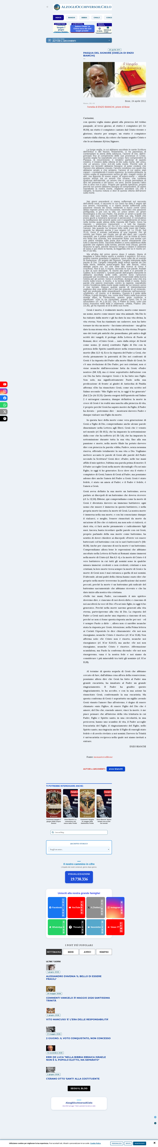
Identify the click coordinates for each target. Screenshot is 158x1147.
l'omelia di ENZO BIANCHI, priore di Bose (108, 107)
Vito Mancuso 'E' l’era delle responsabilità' (77, 1019)
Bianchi (80, 18)
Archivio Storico (79, 844)
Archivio (66, 18)
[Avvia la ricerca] (53, 832)
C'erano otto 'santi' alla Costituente (73, 1078)
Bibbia (92, 18)
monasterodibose (103, 756)
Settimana (54, 951)
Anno (87, 951)
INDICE (58, 18)
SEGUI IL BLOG (79, 1088)
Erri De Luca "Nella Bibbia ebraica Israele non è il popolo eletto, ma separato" (76, 1058)
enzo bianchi (116, 769)
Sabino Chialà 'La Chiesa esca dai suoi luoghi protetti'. (82, 28)
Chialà (105, 18)
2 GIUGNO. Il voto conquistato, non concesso (78, 1038)
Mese (71, 951)
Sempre (104, 951)
